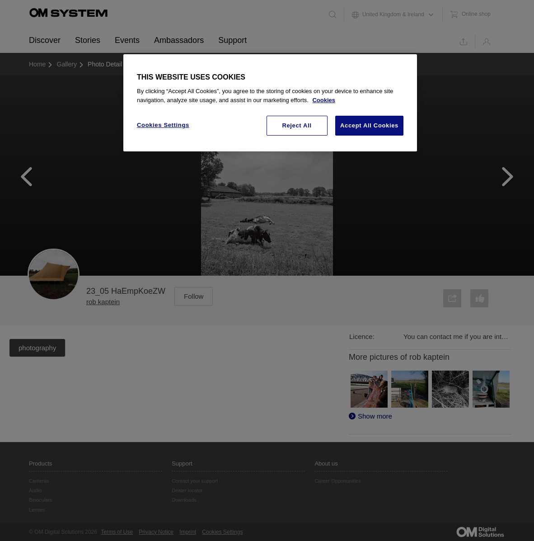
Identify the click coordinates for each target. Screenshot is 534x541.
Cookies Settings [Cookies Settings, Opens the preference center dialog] (163, 125)
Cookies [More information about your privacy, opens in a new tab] (323, 100)
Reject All (296, 125)
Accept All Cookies (369, 125)
